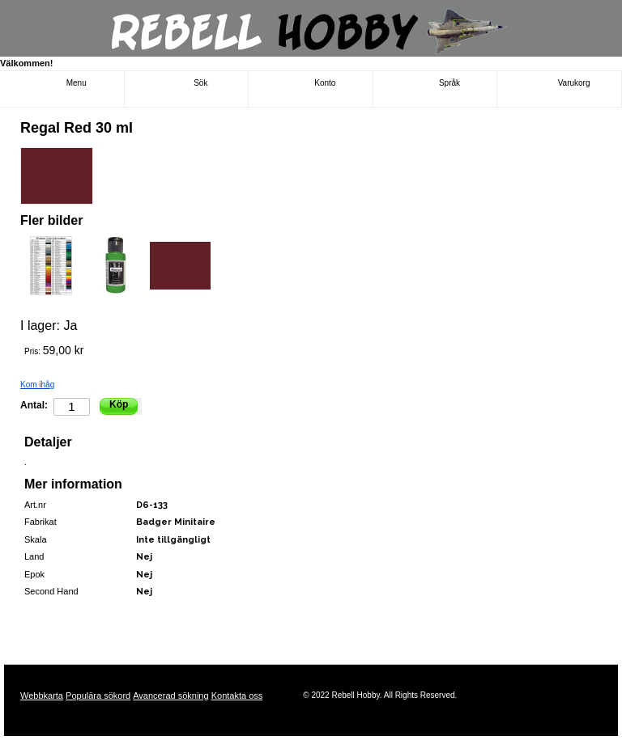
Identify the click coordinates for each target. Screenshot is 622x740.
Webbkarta (41, 695)
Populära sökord (98, 695)
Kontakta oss (237, 695)
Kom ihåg (37, 384)
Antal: (34, 405)
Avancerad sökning (170, 695)
